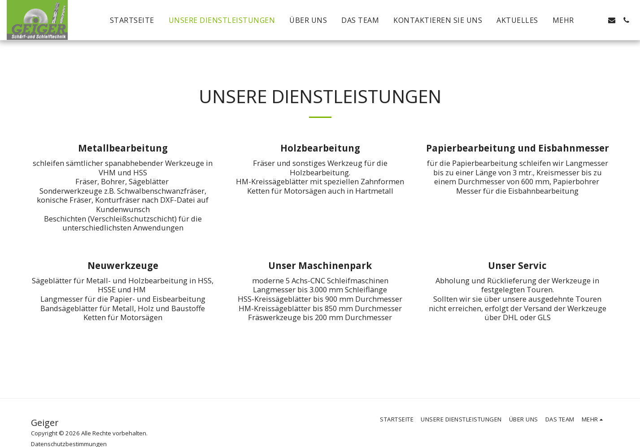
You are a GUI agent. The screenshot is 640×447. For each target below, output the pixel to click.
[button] (597, 20)
